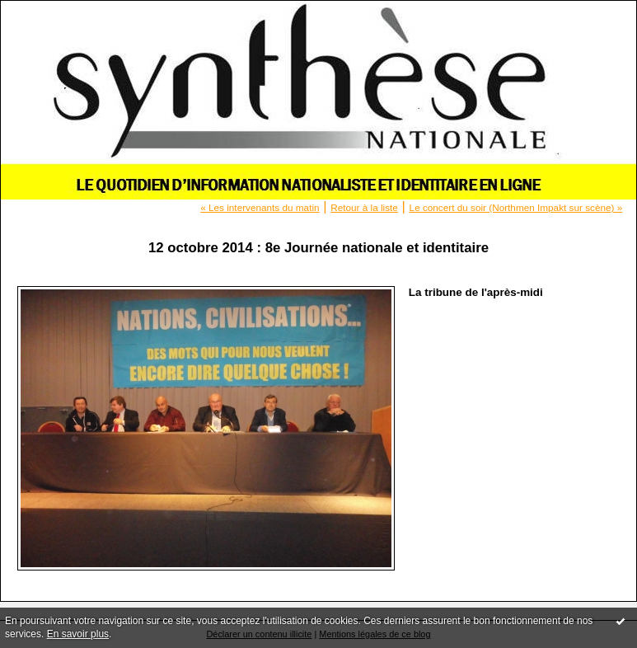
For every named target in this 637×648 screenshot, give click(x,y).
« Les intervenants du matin (259, 207)
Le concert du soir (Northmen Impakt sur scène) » (516, 207)
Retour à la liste (364, 207)
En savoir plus (78, 634)
